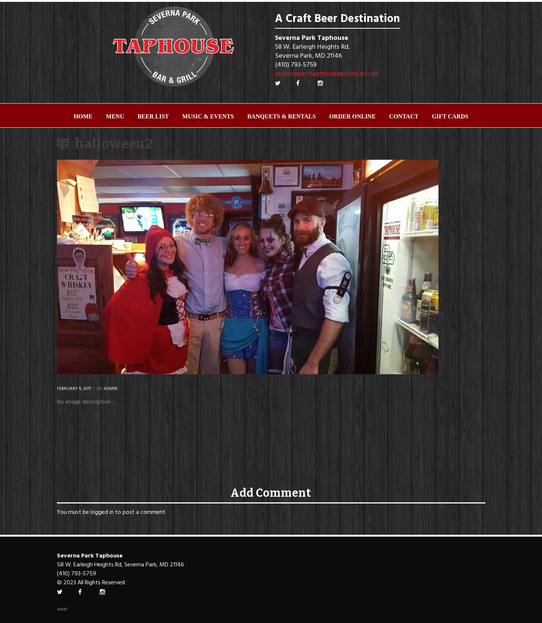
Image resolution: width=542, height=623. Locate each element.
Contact (404, 116)
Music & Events (208, 116)
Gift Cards (450, 116)
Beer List (153, 116)
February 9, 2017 (74, 388)
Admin (110, 388)
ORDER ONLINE (352, 116)
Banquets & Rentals (281, 116)
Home (83, 116)
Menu (115, 116)
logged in (102, 512)
